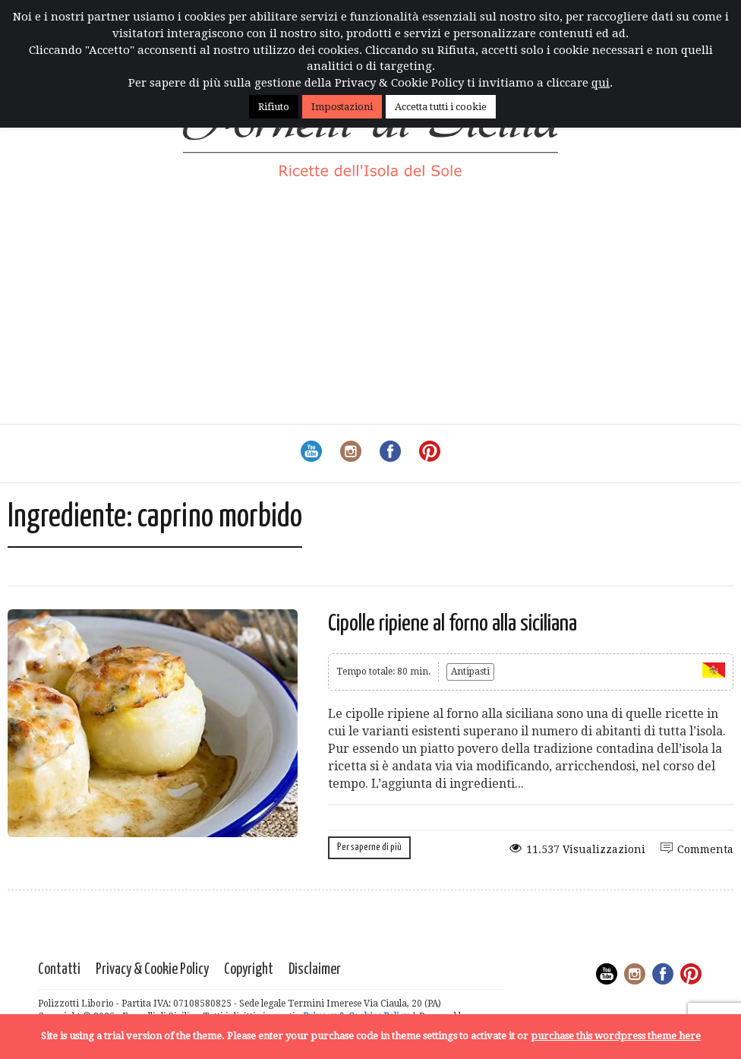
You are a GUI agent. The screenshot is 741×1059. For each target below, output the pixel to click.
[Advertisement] (370, 310)
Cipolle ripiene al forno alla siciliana (452, 623)
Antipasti (470, 671)
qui (600, 83)
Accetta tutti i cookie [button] (441, 106)
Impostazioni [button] (342, 106)
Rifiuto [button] (273, 106)
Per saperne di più (369, 847)
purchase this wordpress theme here (616, 1036)
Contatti (59, 970)
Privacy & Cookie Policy (152, 970)
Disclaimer (315, 970)
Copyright (248, 970)
